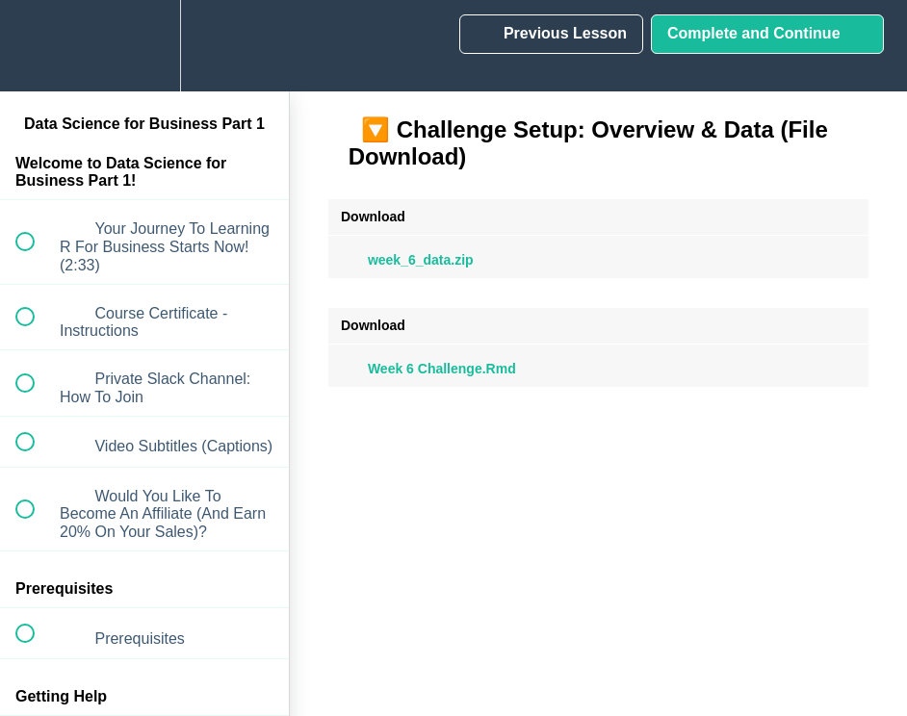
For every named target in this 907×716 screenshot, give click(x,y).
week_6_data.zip (407, 260)
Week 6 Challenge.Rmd (428, 368)
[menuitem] (144, 45)
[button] (35, 45)
